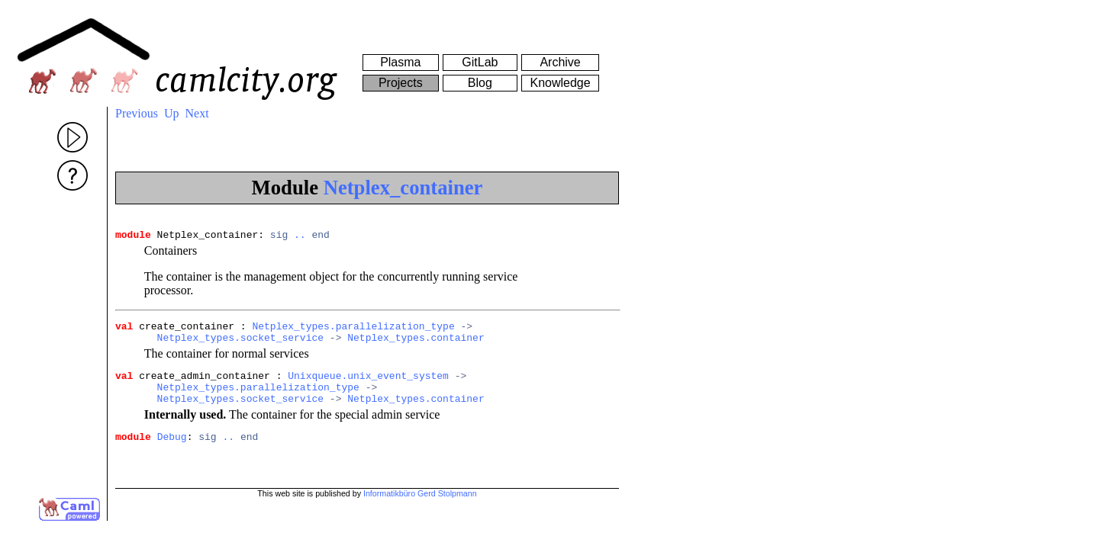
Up (171, 113)
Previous (136, 113)
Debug (172, 452)
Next (197, 113)
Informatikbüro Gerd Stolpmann (420, 502)
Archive (560, 62)
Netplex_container (403, 187)
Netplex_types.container (415, 344)
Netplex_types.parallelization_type (353, 330)
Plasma (400, 62)
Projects (401, 82)
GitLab (480, 62)
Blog (480, 82)
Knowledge (560, 82)
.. (300, 236)
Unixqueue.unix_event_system (368, 384)
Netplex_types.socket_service (240, 344)
